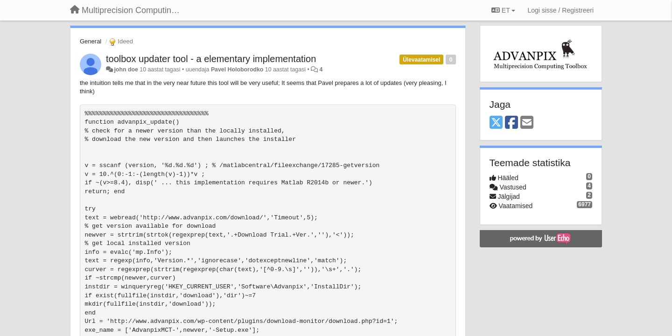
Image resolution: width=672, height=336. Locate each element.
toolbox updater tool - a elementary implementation (211, 59)
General (90, 41)
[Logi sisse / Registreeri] (560, 10)
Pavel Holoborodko (237, 69)
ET (503, 10)
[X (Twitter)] (496, 123)
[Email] (526, 123)
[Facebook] (511, 123)
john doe (126, 69)
